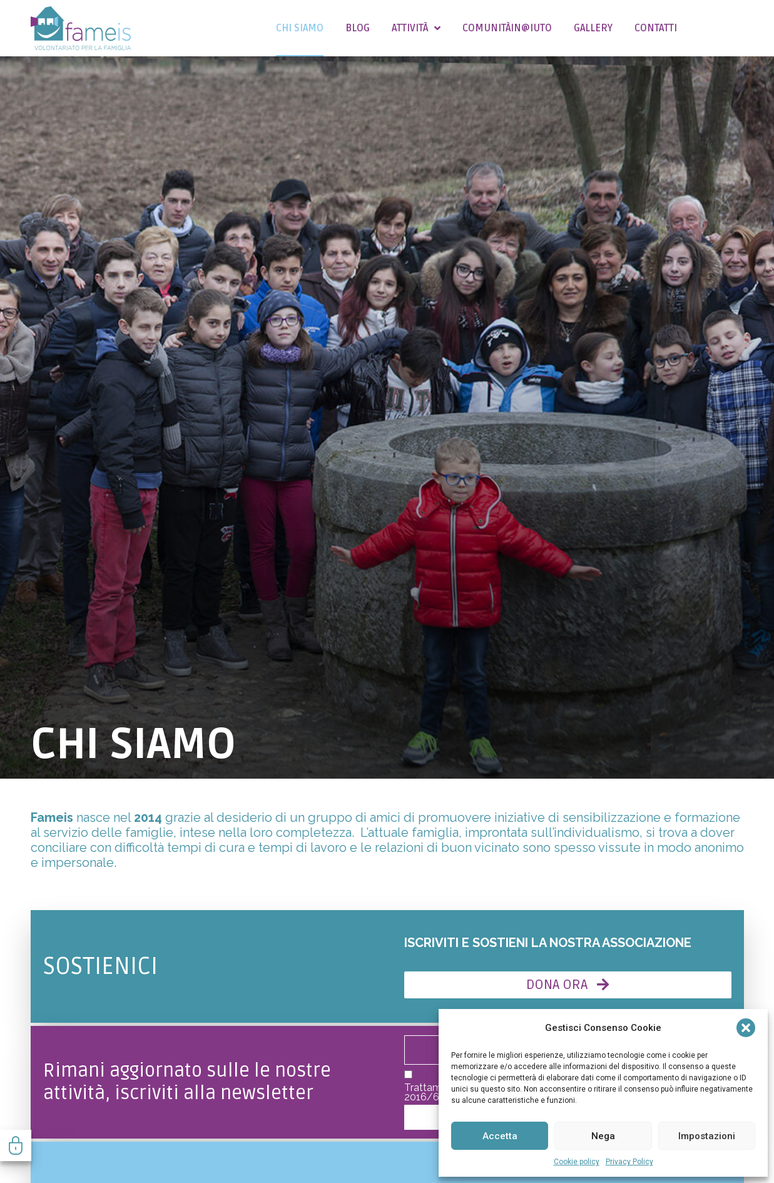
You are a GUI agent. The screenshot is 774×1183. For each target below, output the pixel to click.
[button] (745, 1027)
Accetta (499, 1136)
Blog (357, 28)
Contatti (655, 28)
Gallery (593, 28)
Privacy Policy (629, 1161)
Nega (603, 1136)
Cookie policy (576, 1161)
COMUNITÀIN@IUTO (507, 28)
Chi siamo (299, 28)
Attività (416, 28)
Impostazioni (706, 1136)
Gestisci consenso (15, 1145)
